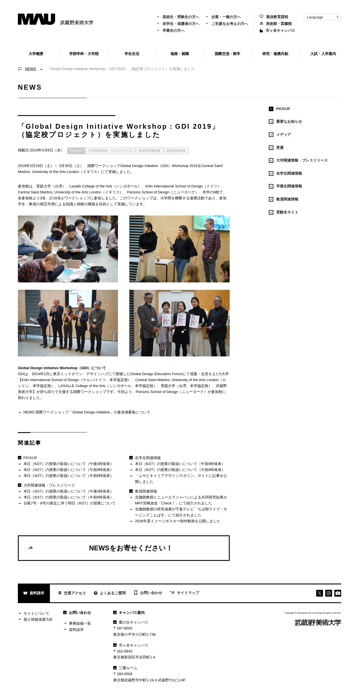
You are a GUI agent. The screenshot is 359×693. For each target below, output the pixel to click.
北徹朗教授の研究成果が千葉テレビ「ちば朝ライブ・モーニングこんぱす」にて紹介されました (178, 512)
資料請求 (34, 594)
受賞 (276, 147)
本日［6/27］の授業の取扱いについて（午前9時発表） (66, 470)
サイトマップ (184, 593)
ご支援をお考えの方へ (226, 24)
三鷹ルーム (125, 668)
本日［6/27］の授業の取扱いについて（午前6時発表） (66, 476)
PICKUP (76, 150)
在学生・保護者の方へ (177, 24)
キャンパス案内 (129, 612)
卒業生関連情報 (285, 186)
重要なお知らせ (285, 121)
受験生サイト (283, 212)
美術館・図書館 (276, 24)
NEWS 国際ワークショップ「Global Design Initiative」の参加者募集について (84, 412)
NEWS (30, 69)
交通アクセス (72, 594)
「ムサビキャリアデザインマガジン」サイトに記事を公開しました (178, 478)
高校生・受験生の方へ (177, 17)
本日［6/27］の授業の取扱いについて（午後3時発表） (66, 464)
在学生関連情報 (150, 150)
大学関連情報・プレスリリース (110, 150)
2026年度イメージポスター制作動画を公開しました (174, 521)
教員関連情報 (176, 150)
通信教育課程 (274, 17)
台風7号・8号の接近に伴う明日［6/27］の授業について (67, 503)
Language (324, 17)
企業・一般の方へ (223, 17)
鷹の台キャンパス (130, 622)
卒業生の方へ (170, 30)
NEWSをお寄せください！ (100, 548)
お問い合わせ (148, 593)
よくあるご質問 (110, 594)
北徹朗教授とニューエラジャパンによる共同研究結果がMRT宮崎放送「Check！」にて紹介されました (178, 500)
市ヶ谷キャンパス (277, 30)
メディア (280, 134)
